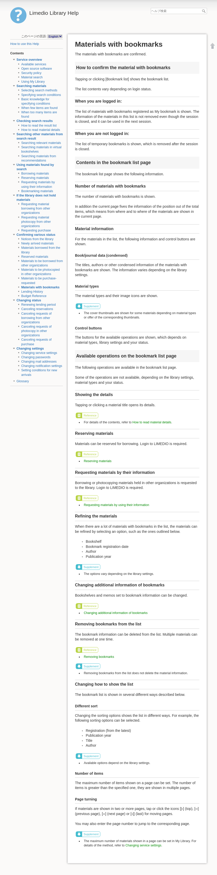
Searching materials (31, 86)
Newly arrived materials (37, 243)
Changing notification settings (41, 366)
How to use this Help (24, 44)
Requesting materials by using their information (116, 505)
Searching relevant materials (41, 143)
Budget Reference (34, 296)
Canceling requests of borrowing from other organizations (36, 318)
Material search (32, 77)
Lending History (32, 291)
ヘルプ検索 (204, 11)
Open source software (36, 68)
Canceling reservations (37, 309)
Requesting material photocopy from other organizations (36, 222)
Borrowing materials (35, 173)
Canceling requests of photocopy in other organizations (36, 331)
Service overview (29, 59)
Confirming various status (36, 235)
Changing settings (30, 348)
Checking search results (35, 121)
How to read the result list (39, 125)
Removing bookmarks (99, 657)
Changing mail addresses (39, 361)
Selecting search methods (39, 90)
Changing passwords (35, 357)
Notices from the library (37, 239)
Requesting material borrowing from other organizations (35, 208)
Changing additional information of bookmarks (115, 613)
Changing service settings (39, 353)
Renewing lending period (38, 304)
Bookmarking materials (37, 191)
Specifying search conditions (41, 95)
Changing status (29, 300)
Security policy (31, 73)
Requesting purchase (36, 230)
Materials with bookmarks (40, 287)
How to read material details (40, 130)
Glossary (23, 381)
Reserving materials (35, 178)
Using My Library (33, 81)
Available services (33, 64)
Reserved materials (34, 256)
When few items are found (39, 108)
